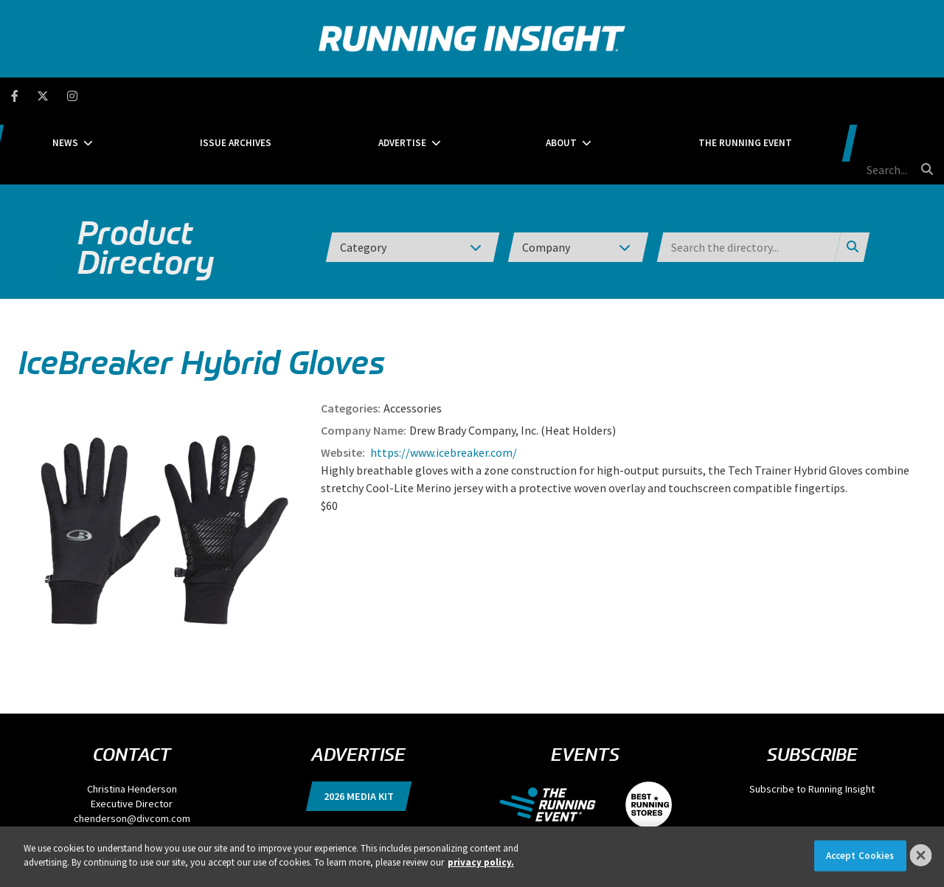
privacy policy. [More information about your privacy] (481, 862)
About (573, 95)
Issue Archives (322, 95)
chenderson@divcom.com (132, 748)
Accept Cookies (860, 855)
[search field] (854, 96)
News (188, 95)
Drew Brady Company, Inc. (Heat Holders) (512, 360)
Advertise (451, 95)
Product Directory (145, 177)
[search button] (925, 95)
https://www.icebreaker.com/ (442, 382)
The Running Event (720, 95)
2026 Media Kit (359, 726)
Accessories (413, 338)
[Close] (921, 855)
